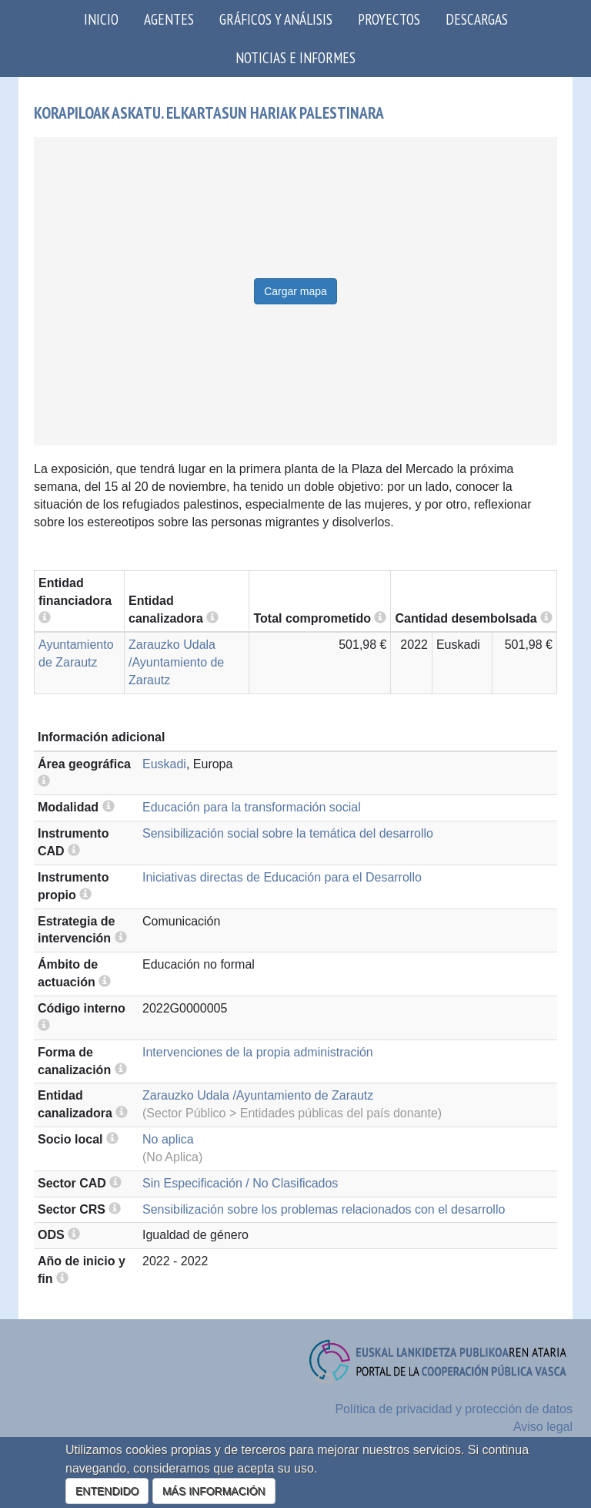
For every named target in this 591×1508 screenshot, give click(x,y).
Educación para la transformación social (251, 807)
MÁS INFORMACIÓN (213, 1491)
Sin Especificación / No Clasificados (240, 1183)
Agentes (169, 19)
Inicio (101, 19)
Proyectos (389, 19)
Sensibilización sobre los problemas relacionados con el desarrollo (323, 1209)
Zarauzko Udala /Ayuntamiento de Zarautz (176, 662)
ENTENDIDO (107, 1491)
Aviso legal (543, 1426)
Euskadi (164, 764)
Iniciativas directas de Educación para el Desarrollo (282, 877)
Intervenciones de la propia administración (257, 1052)
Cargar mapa (295, 291)
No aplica (168, 1139)
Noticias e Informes (295, 57)
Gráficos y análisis (275, 19)
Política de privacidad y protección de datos (454, 1409)
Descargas (477, 19)
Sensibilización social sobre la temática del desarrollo (287, 833)
